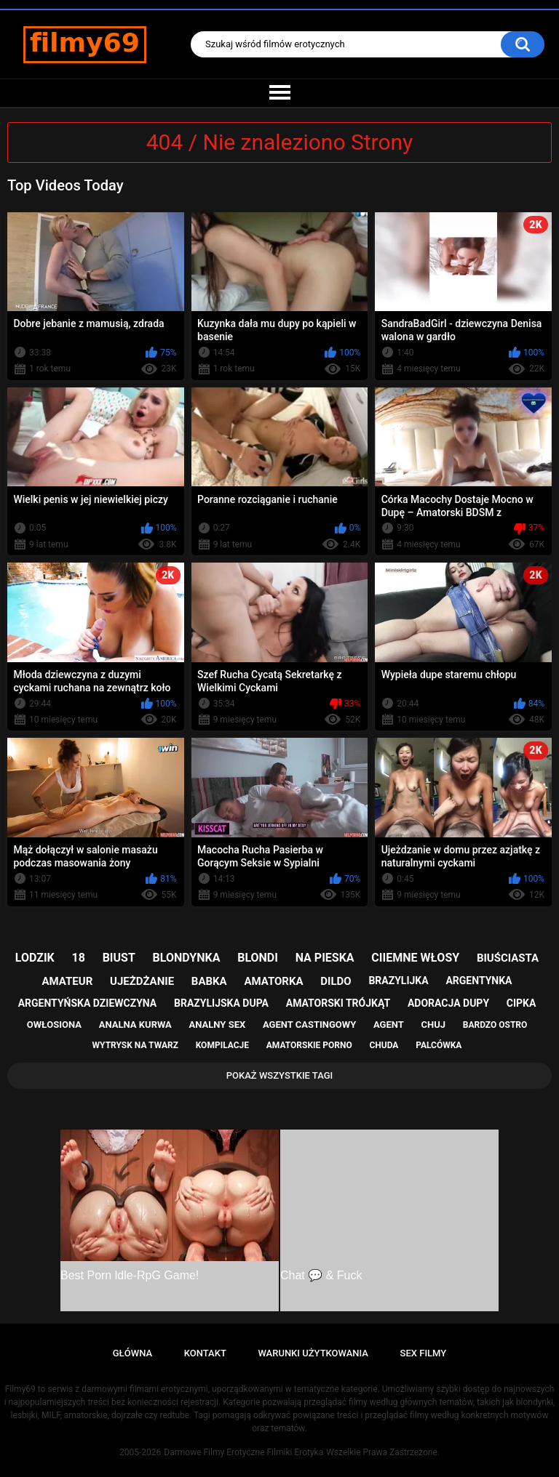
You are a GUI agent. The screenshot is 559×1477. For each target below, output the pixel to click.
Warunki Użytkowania (313, 1353)
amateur (67, 981)
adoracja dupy (448, 1003)
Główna (132, 1353)
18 (78, 958)
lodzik (35, 958)
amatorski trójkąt (338, 1003)
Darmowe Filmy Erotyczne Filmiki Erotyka (243, 1452)
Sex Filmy (423, 1353)
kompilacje (222, 1045)
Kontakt (205, 1353)
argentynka (478, 980)
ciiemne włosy (415, 958)
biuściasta (508, 958)
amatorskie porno (309, 1045)
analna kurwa (135, 1024)
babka (209, 981)
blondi (257, 958)
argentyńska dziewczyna (87, 1003)
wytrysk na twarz (135, 1045)
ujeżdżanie (142, 981)
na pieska (325, 958)
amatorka (273, 981)
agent (388, 1024)
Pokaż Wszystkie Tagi (279, 1075)
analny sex (217, 1024)
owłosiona (54, 1024)
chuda (383, 1045)
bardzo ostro (495, 1025)
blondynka (187, 958)
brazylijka (398, 980)
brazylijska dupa (221, 1003)
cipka (521, 1003)
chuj (433, 1024)
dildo (335, 981)
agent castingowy (309, 1024)
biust (119, 958)
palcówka (438, 1045)
